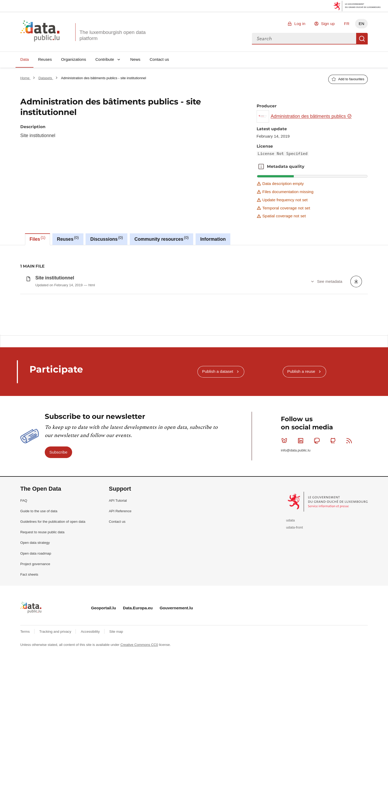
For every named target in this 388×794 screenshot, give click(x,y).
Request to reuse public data (42, 643)
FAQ (23, 611)
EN (361, 23)
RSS (350, 551)
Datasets (45, 78)
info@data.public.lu (295, 561)
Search (362, 38)
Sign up (328, 23)
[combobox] (304, 38)
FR (347, 23)
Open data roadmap (35, 664)
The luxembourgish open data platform (112, 35)
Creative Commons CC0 (139, 755)
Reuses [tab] (68, 238)
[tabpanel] (194, 290)
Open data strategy (35, 653)
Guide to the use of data (38, 622)
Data (24, 59)
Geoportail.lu (103, 718)
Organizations (73, 59)
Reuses (45, 59)
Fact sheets (29, 685)
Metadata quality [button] (261, 166)
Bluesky (285, 551)
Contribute (104, 59)
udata (290, 631)
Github (334, 551)
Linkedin (301, 551)
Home (25, 78)
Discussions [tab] (106, 238)
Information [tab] (213, 239)
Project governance (35, 674)
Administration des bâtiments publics (311, 116)
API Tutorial (118, 611)
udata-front (294, 638)
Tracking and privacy (55, 742)
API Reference (120, 622)
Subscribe (58, 562)
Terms (25, 742)
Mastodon (317, 551)
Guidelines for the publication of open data (52, 632)
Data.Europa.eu (138, 718)
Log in (299, 23)
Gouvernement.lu (176, 718)
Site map (116, 742)
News (135, 59)
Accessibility (91, 742)
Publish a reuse (301, 482)
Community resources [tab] (162, 238)
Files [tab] (37, 238)
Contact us (159, 59)
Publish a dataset (217, 482)
